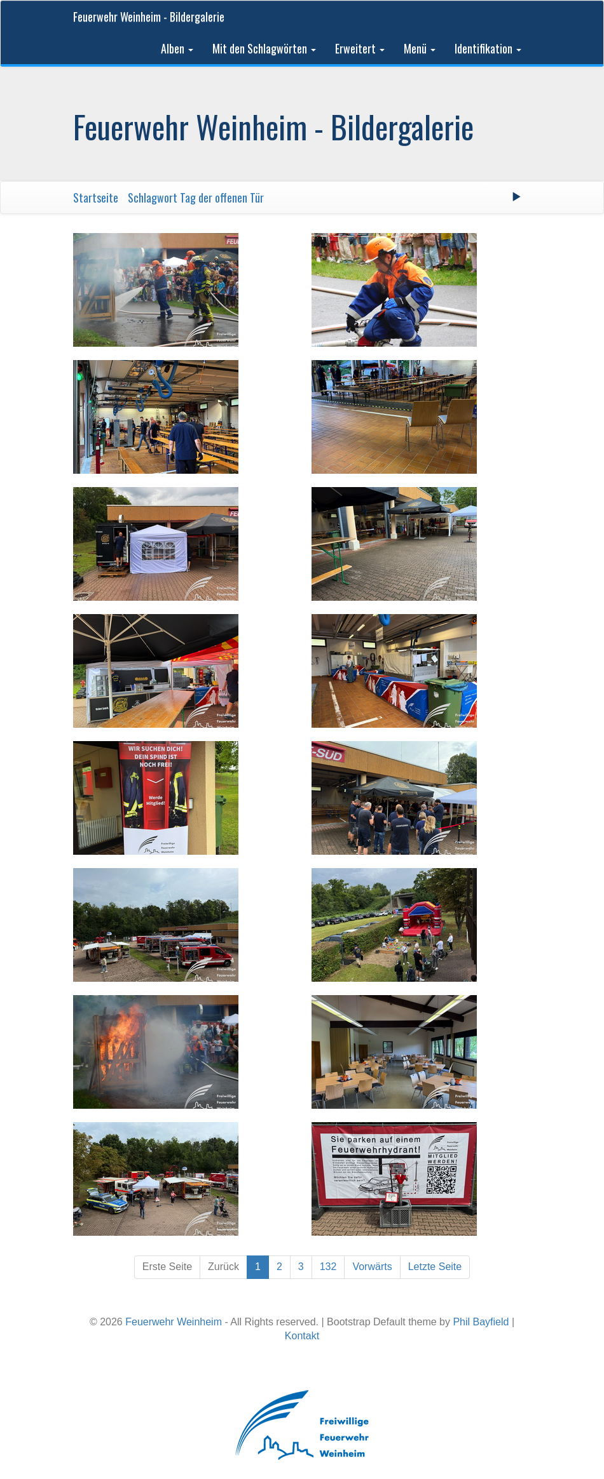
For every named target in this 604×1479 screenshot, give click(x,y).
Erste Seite (167, 1266)
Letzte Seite (435, 1266)
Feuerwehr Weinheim (173, 1321)
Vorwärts (372, 1266)
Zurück (223, 1266)
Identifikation (488, 48)
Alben (177, 48)
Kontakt (302, 1335)
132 (328, 1266)
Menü (420, 48)
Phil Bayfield (481, 1321)
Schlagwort (152, 197)
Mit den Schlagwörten (264, 48)
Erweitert (360, 48)
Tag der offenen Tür (222, 197)
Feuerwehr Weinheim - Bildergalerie (148, 16)
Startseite (95, 197)
